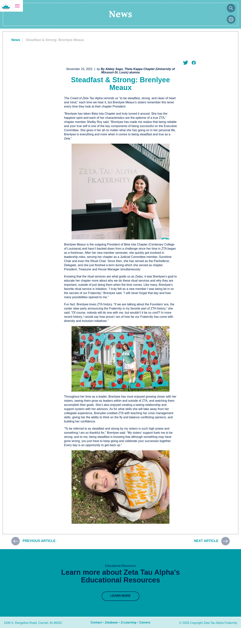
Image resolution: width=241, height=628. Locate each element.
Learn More (120, 595)
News (15, 40)
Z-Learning (128, 622)
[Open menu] (17, 5)
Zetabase (111, 622)
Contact (96, 622)
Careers (144, 622)
